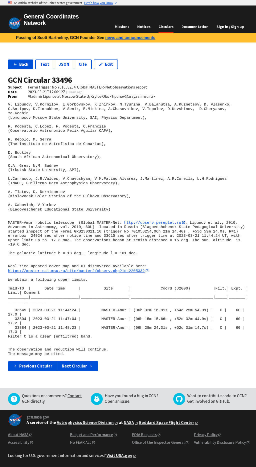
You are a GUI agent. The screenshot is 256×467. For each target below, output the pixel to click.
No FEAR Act (80, 442)
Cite (83, 64)
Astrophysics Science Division (85, 423)
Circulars (166, 26)
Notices (143, 26)
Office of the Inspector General (158, 442)
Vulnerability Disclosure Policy (220, 442)
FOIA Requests (144, 434)
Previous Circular (32, 366)
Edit (106, 64)
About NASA (18, 434)
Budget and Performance (91, 434)
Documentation (195, 26)
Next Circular (77, 366)
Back (20, 64)
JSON (64, 64)
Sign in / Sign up (230, 26)
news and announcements (130, 38)
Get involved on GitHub (208, 401)
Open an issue (117, 401)
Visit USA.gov (119, 455)
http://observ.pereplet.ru (152, 222)
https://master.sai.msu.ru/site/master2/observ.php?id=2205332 (76, 270)
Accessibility (18, 442)
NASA (129, 423)
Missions (122, 26)
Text (44, 64)
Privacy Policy (206, 434)
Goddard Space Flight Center (166, 423)
